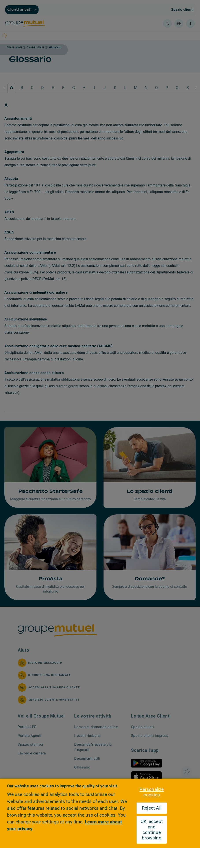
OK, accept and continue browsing (152, 830)
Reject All (151, 808)
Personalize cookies (151, 792)
